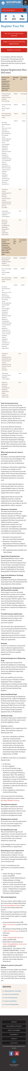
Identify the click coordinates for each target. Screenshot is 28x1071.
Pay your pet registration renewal (14, 34)
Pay (6, 19)
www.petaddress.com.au (12, 905)
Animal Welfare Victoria (10, 800)
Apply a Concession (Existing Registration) (14, 43)
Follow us (14, 1043)
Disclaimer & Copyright (14, 1026)
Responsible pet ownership (13, 991)
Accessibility (14, 1034)
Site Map (14, 1022)
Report (22, 19)
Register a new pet (14, 50)
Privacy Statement (14, 1030)
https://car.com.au (9, 924)
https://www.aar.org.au (11, 931)
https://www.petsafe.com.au (12, 937)
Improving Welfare (11, 1001)
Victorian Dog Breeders (12, 1004)
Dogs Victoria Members (12, 994)
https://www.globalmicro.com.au (14, 944)
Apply (14, 19)
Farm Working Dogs (11, 997)
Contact (14, 1038)
